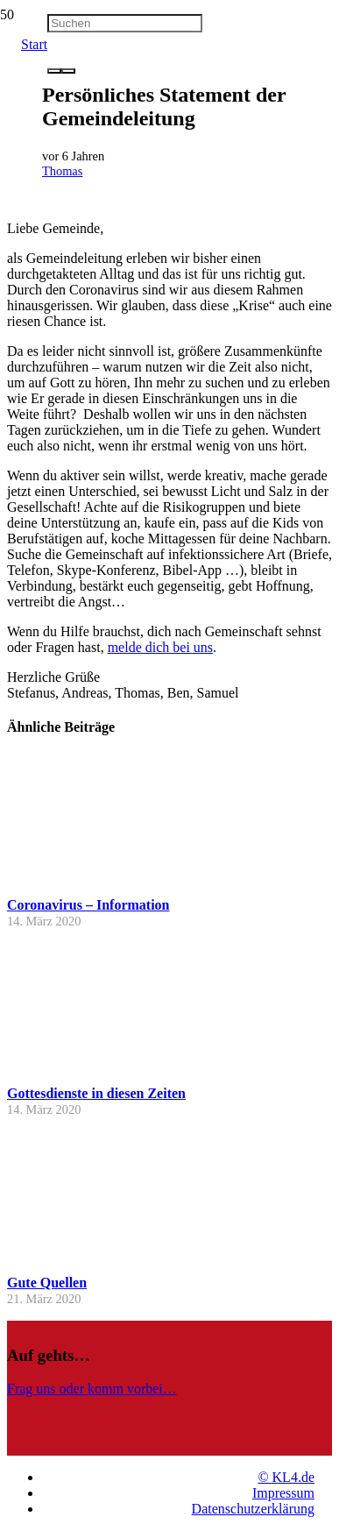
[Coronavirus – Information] (72, 880)
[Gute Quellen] (72, 1258)
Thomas (62, 171)
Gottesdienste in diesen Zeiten (96, 1093)
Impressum (283, 1492)
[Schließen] (68, 71)
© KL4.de (286, 1477)
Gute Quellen (47, 1282)
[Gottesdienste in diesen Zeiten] (72, 1069)
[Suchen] (124, 23)
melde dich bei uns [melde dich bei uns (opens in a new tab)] (160, 647)
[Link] (160, 1447)
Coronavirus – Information (88, 904)
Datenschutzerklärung (253, 1508)
